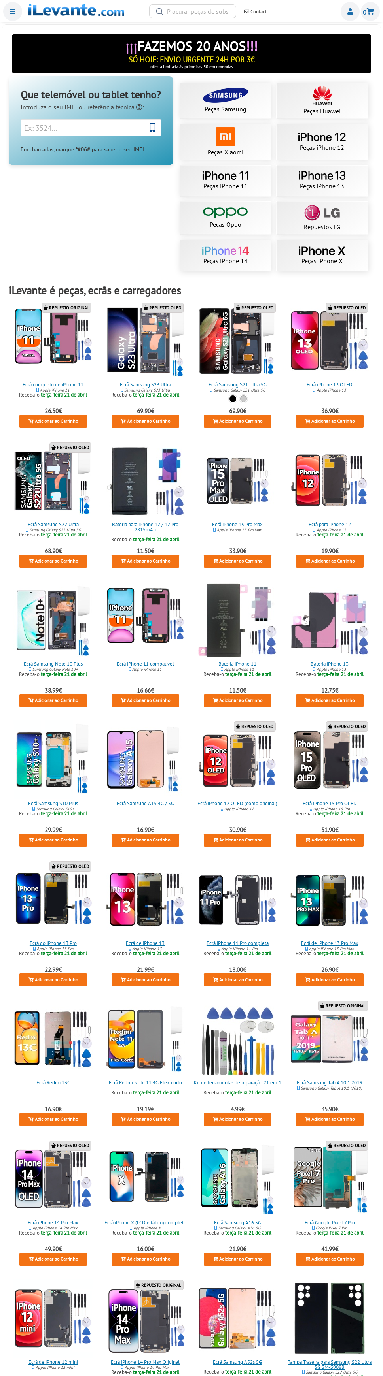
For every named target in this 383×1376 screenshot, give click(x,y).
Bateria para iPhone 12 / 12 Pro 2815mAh (145, 527)
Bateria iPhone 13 (330, 664)
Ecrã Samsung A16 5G (237, 1222)
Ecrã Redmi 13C (53, 1082)
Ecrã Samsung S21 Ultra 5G (238, 384)
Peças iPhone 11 (225, 180)
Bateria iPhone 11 (237, 664)
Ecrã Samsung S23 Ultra (145, 384)
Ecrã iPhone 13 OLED (330, 384)
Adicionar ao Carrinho (53, 421)
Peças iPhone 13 (322, 180)
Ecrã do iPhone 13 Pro (53, 943)
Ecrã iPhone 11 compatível (145, 664)
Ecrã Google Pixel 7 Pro (330, 1222)
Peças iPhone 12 (322, 141)
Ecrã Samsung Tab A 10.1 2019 (329, 1082)
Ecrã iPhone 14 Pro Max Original (145, 1362)
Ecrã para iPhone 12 (330, 524)
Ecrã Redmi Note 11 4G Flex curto (145, 1082)
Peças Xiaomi (225, 141)
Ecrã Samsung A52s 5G (237, 1362)
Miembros (350, 11)
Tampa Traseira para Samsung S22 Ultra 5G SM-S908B (330, 1364)
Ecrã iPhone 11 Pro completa (238, 943)
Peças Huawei (322, 100)
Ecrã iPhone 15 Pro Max (237, 524)
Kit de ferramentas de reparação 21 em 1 (237, 1082)
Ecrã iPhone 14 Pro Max (53, 1222)
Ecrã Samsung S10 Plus (53, 803)
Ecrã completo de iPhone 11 (53, 384)
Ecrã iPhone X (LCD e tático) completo (145, 1222)
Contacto (256, 11)
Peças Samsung (225, 100)
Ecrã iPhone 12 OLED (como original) (237, 803)
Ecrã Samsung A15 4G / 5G (145, 803)
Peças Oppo (225, 217)
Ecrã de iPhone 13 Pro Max (329, 943)
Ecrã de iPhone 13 (145, 943)
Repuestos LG (322, 218)
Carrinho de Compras (370, 11)
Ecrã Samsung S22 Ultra (53, 524)
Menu (12, 11)
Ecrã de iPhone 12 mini (53, 1362)
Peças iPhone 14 (225, 255)
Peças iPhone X (322, 255)
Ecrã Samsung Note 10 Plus (53, 664)
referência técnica (114, 107)
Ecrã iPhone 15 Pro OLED (330, 803)
